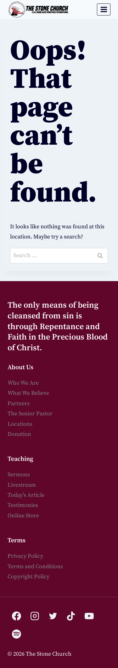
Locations (20, 424)
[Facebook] (17, 616)
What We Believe (28, 393)
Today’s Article (26, 495)
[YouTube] (89, 616)
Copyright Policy (28, 576)
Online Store (23, 515)
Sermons (19, 474)
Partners (19, 403)
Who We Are (23, 383)
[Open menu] (103, 9)
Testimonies (23, 505)
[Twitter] (53, 616)
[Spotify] (17, 634)
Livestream (22, 485)
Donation (19, 434)
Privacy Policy (25, 556)
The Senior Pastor (30, 413)
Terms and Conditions (35, 566)
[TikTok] (71, 616)
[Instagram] (35, 616)
